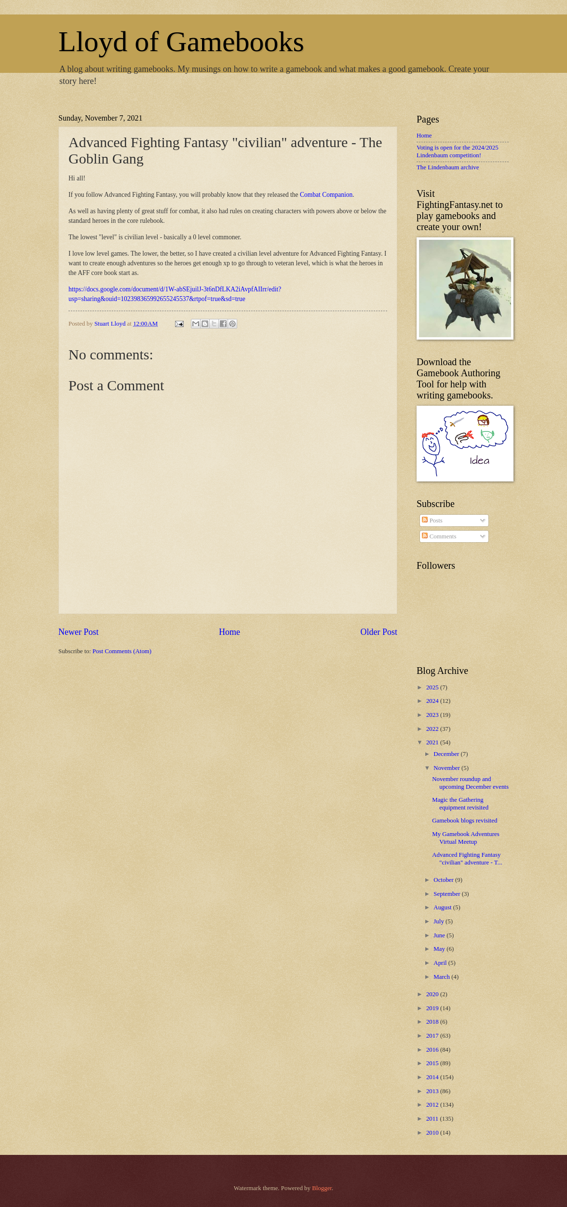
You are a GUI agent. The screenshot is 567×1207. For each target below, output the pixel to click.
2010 (433, 1132)
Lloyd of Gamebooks (181, 41)
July (439, 921)
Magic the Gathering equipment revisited (460, 803)
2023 (433, 715)
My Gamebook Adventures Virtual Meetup (465, 838)
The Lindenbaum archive (448, 167)
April (440, 963)
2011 (433, 1118)
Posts (432, 520)
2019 (433, 1008)
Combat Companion (326, 194)
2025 (433, 687)
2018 (433, 1021)
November (447, 768)
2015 (433, 1063)
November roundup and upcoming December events (470, 783)
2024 (433, 701)
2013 (433, 1091)
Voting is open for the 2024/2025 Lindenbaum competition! (458, 151)
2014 (433, 1077)
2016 (433, 1049)
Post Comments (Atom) (122, 651)
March (442, 977)
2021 (433, 742)
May (439, 949)
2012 (433, 1104)
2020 (433, 994)
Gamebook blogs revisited (464, 820)
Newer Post (78, 632)
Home (229, 632)
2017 (433, 1035)
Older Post (378, 632)
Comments (439, 536)
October (444, 880)
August (443, 907)
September (447, 894)
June (439, 935)
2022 (433, 729)
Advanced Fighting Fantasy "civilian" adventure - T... (467, 858)
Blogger (322, 1188)
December (446, 754)
